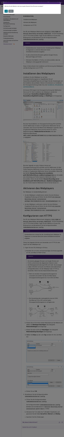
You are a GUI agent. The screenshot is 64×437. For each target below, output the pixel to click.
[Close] (60, 3)
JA (6, 11)
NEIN (11, 11)
